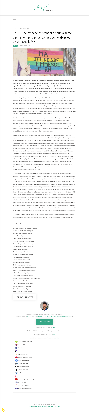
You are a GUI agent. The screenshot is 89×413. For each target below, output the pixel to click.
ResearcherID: (22, 351)
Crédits (57, 406)
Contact (31, 406)
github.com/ (22, 366)
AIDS (54, 334)
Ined (54, 327)
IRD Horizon (19, 348)
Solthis (57, 338)
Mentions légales (40, 406)
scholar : (22, 360)
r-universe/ (21, 369)
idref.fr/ (20, 382)
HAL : (22, 344)
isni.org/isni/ (23, 388)
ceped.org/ (23, 357)
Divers (15, 45)
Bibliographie (44, 322)
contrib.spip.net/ (22, 376)
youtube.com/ (24, 379)
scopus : (21, 354)
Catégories (50, 406)
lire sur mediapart (24, 297)
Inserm (70, 316)
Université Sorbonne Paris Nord (59, 316)
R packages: (24, 372)
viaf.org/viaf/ (21, 385)
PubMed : (21, 363)
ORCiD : (23, 341)
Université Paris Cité (42, 316)
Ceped (29, 316)
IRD (49, 316)
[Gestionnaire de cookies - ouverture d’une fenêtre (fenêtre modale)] (3, 410)
